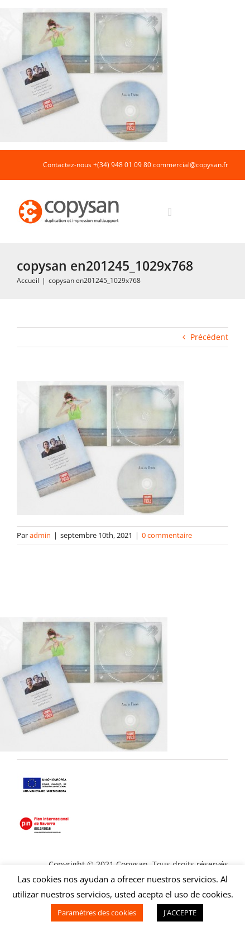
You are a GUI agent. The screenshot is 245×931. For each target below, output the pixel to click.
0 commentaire (167, 535)
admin (40, 535)
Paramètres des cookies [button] (96, 913)
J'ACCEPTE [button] (180, 913)
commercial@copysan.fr (190, 164)
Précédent (209, 337)
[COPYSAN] (70, 198)
